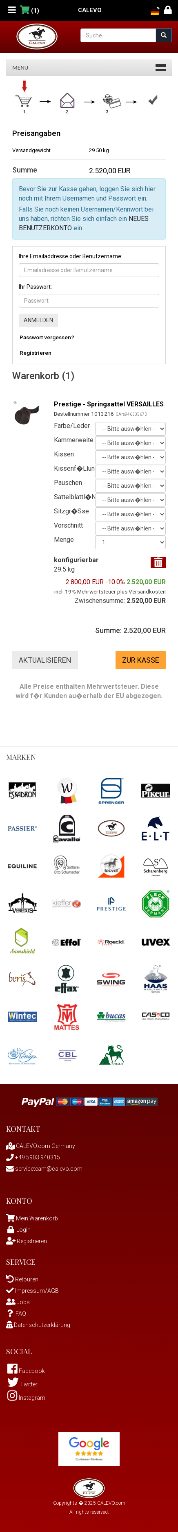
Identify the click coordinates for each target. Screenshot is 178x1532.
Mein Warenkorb (37, 1218)
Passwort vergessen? (47, 337)
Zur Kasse (140, 660)
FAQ (16, 1313)
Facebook (26, 1371)
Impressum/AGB (32, 1291)
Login (18, 1229)
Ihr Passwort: (35, 287)
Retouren (22, 1279)
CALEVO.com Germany (40, 1146)
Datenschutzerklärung (38, 1325)
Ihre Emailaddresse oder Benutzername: (70, 256)
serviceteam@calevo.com (44, 1168)
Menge (64, 539)
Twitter (22, 1384)
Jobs (18, 1302)
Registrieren (35, 352)
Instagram (26, 1398)
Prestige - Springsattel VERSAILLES (109, 404)
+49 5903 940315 (33, 1157)
